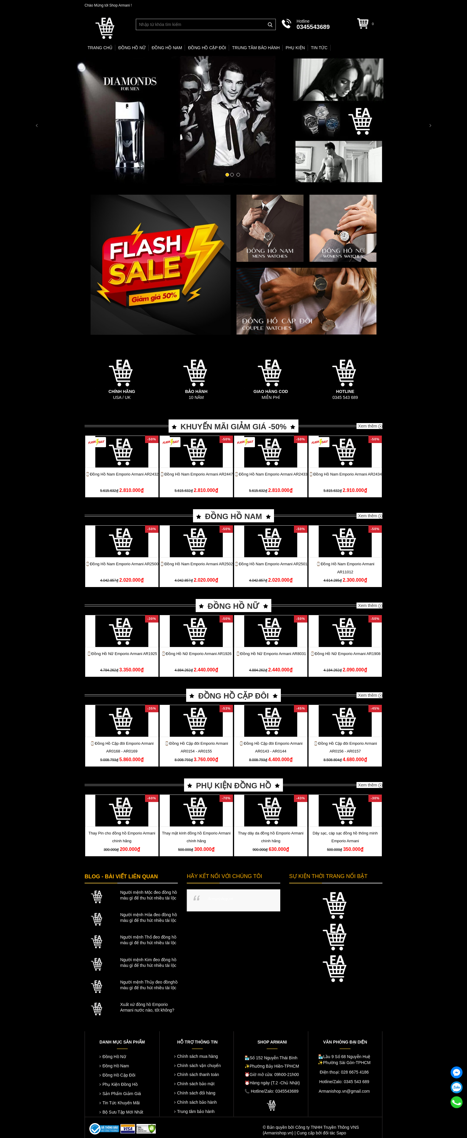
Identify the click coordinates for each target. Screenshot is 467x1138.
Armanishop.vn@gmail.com (344, 1091)
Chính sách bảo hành (197, 1102)
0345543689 (313, 27)
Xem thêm (370, 426)
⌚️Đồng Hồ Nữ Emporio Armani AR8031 (271, 653)
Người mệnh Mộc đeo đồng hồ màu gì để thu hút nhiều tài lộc (148, 895)
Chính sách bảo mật (196, 1083)
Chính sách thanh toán (198, 1074)
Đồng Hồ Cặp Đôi (118, 1075)
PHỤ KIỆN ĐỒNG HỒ (233, 785)
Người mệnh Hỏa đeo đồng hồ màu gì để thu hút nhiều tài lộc (148, 917)
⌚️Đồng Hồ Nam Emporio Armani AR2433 (270, 474)
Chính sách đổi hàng (196, 1093)
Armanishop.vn (220, 899)
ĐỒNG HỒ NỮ (233, 606)
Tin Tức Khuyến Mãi (121, 1102)
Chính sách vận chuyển (199, 1065)
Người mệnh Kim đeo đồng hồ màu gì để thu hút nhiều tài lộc (148, 962)
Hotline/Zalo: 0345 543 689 (344, 1081)
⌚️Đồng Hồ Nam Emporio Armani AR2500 (121, 564)
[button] (35, 121)
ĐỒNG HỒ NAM (233, 516)
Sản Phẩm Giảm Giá (121, 1093)
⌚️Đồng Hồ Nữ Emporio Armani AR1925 (122, 653)
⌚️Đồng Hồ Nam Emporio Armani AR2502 (196, 564)
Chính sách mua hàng (197, 1056)
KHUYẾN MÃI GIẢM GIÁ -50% (233, 426)
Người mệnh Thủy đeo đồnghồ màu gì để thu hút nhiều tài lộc (148, 985)
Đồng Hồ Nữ (114, 1056)
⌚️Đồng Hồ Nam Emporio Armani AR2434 (345, 474)
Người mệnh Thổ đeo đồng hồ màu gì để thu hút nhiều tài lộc (148, 940)
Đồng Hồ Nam (115, 1065)
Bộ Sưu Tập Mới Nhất (122, 1112)
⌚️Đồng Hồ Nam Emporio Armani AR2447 (196, 474)
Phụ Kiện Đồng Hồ (120, 1084)
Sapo (341, 1133)
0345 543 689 (345, 397)
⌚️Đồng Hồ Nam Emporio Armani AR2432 (121, 474)
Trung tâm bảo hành (196, 1111)
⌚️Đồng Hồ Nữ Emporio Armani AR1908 (345, 653)
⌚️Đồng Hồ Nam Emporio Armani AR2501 (270, 564)
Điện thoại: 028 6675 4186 (344, 1072)
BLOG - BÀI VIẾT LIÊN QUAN (121, 877)
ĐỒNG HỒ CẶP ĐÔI (233, 695)
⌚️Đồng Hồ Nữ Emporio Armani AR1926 (196, 653)
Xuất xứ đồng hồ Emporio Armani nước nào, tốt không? (147, 1007)
